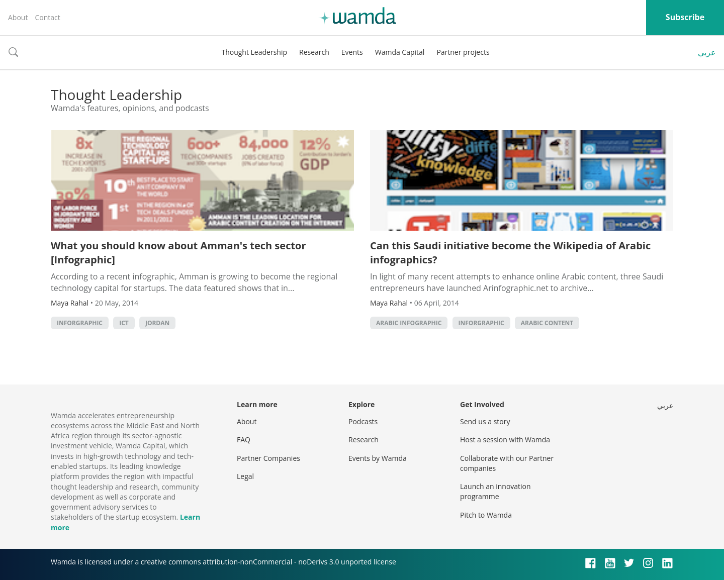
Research (314, 52)
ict (124, 323)
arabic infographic (408, 323)
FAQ (243, 439)
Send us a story (485, 421)
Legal (245, 476)
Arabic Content (547, 323)
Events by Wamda (377, 458)
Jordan (157, 323)
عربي (707, 52)
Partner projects (462, 52)
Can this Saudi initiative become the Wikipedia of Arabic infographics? (510, 252)
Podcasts (363, 421)
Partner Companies (268, 458)
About (18, 17)
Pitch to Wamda (486, 515)
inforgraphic (80, 323)
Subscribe (685, 17)
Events (352, 52)
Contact (47, 17)
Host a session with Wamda (505, 439)
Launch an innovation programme (495, 491)
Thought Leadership (254, 52)
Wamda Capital (400, 52)
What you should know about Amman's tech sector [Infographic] (178, 252)
